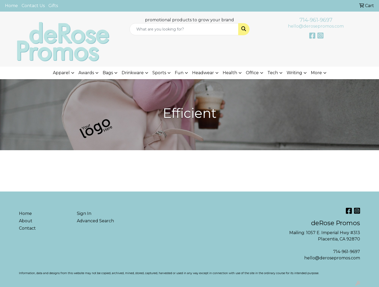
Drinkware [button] (133, 72)
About (25, 220)
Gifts (53, 5)
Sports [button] (159, 72)
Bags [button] (108, 72)
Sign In (84, 213)
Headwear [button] (203, 72)
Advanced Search (95, 220)
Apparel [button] (61, 72)
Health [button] (230, 72)
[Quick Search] (183, 29)
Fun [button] (179, 72)
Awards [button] (86, 72)
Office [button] (252, 72)
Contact (27, 228)
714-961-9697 (316, 20)
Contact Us (33, 5)
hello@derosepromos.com (316, 26)
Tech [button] (272, 72)
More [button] (316, 72)
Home (11, 5)
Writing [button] (294, 72)
